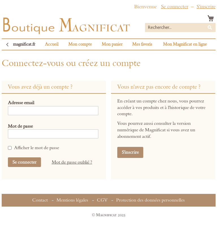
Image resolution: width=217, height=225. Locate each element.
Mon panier (112, 44)
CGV (102, 200)
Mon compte (80, 44)
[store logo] (66, 24)
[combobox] (180, 27)
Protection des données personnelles (150, 200)
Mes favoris (142, 44)
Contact (40, 200)
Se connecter (174, 6)
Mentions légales (72, 200)
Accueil (51, 44)
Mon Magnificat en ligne (185, 44)
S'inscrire (206, 6)
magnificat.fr (24, 44)
